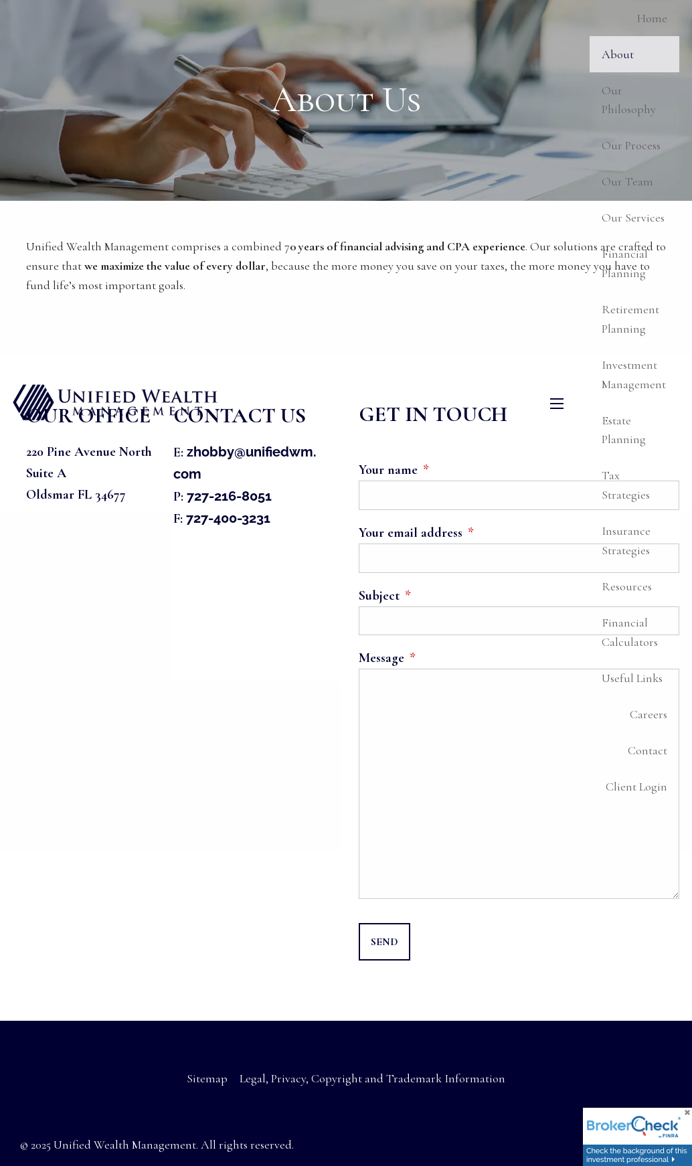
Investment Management (634, 374)
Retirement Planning (630, 319)
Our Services (633, 217)
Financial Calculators (630, 632)
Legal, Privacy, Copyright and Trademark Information (372, 1078)
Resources (627, 586)
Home (652, 18)
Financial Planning (625, 263)
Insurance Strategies (626, 540)
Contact (647, 750)
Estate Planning (624, 430)
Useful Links (632, 678)
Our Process (631, 145)
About (618, 54)
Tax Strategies (626, 485)
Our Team (627, 181)
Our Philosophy (629, 100)
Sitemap (207, 1078)
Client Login (636, 786)
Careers (648, 714)
